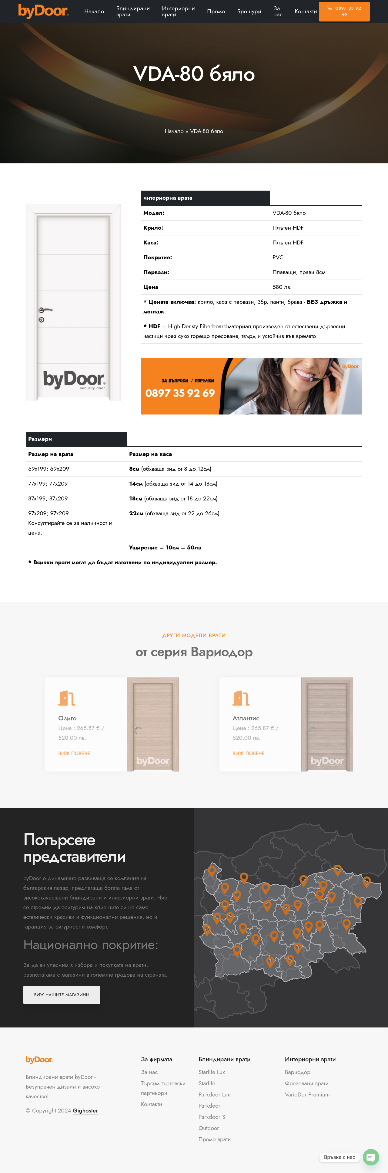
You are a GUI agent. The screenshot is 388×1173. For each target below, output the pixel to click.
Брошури (249, 11)
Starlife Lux (212, 1072)
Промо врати (215, 1139)
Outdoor (209, 1128)
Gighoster (85, 1110)
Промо (216, 11)
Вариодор (297, 1072)
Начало (94, 11)
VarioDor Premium (307, 1094)
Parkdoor (209, 1106)
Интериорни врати (178, 11)
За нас (278, 11)
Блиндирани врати (133, 11)
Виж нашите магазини (61, 995)
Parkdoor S (212, 1117)
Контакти (306, 11)
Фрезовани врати (307, 1083)
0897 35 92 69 (344, 11)
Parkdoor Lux (214, 1094)
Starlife (207, 1083)
